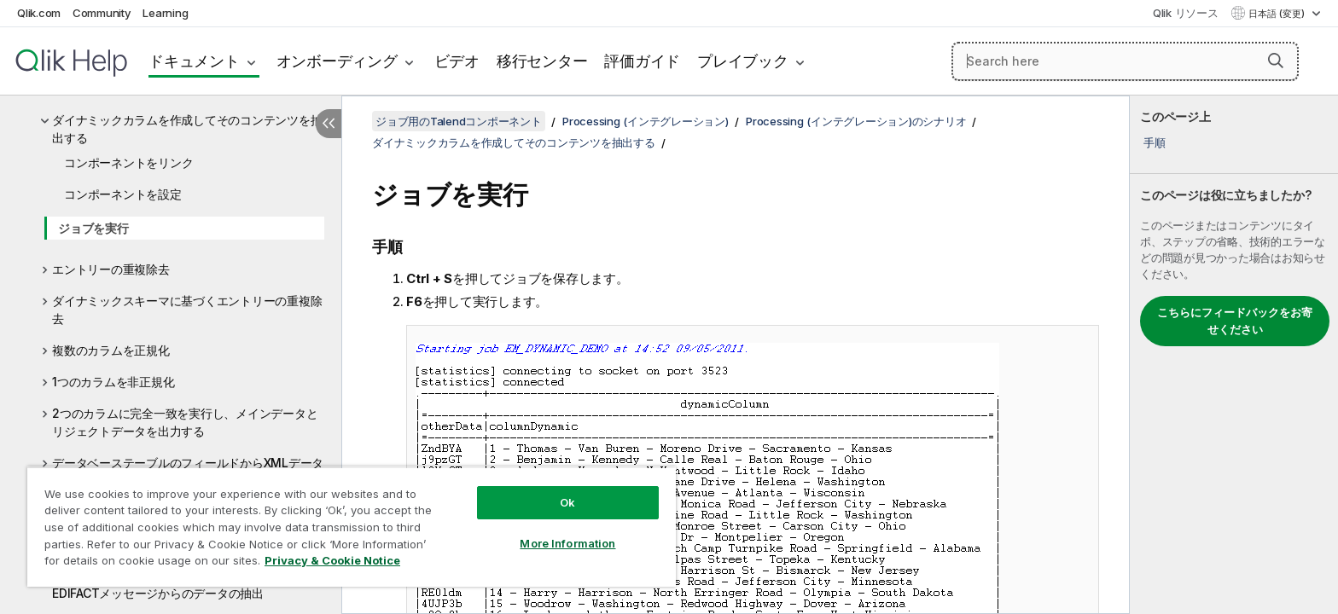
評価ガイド (642, 61)
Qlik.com (39, 13)
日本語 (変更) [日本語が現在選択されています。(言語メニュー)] (1277, 14)
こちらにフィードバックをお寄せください (1234, 320)
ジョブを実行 (93, 228)
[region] (351, 526)
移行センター (542, 61)
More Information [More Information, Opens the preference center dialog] (567, 543)
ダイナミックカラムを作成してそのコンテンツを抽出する (187, 129)
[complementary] (1234, 355)
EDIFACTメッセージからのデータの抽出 (158, 593)
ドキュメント (194, 61)
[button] (1276, 60)
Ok (567, 502)
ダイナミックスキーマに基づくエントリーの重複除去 (187, 309)
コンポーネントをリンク (128, 162)
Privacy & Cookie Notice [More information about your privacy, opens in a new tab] (332, 560)
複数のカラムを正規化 (111, 350)
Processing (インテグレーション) (645, 121)
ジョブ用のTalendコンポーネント (458, 121)
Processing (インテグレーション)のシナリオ (856, 121)
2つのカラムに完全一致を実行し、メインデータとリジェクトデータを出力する (184, 422)
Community (102, 13)
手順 (1154, 142)
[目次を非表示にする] (328, 123)
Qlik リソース (1186, 13)
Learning (165, 13)
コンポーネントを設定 (123, 194)
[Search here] (1125, 61)
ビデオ (457, 61)
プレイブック (742, 61)
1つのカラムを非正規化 (113, 381)
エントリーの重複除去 (111, 269)
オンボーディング (337, 61)
